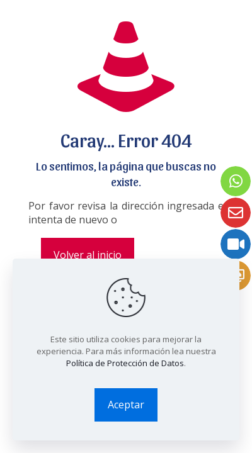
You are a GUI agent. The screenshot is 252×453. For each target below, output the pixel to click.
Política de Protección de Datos (125, 363)
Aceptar (126, 404)
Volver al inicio (88, 255)
